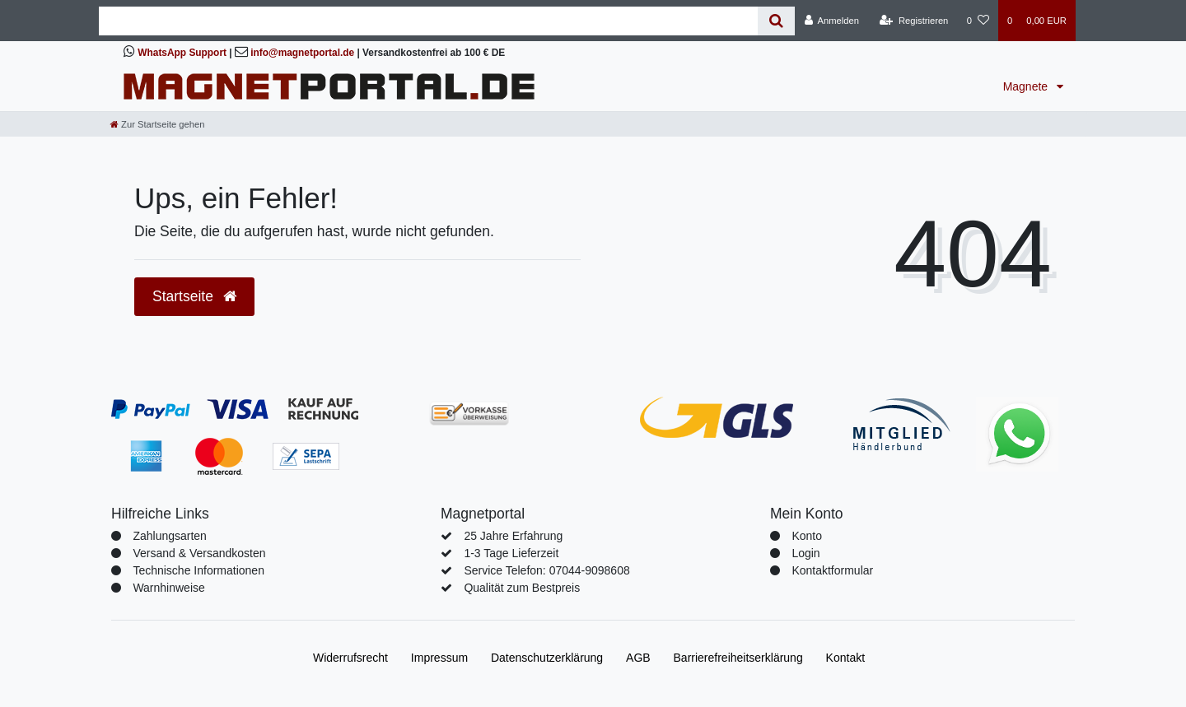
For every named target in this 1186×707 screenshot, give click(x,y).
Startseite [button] (194, 296)
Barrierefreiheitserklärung (738, 657)
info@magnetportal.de (302, 52)
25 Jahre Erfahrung (513, 535)
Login (805, 553)
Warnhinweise (168, 587)
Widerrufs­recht (350, 657)
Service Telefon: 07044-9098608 (546, 570)
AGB (638, 657)
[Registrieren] (914, 20)
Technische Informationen (198, 570)
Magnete (1027, 86)
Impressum (439, 657)
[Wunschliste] (978, 20)
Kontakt (845, 657)
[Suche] (776, 21)
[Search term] (428, 21)
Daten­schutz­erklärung (547, 657)
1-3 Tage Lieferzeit (511, 553)
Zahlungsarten (170, 535)
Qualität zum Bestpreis (522, 587)
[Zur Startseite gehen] (157, 124)
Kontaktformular (832, 570)
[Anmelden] (831, 20)
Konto (806, 535)
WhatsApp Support (182, 52)
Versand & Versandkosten (199, 553)
